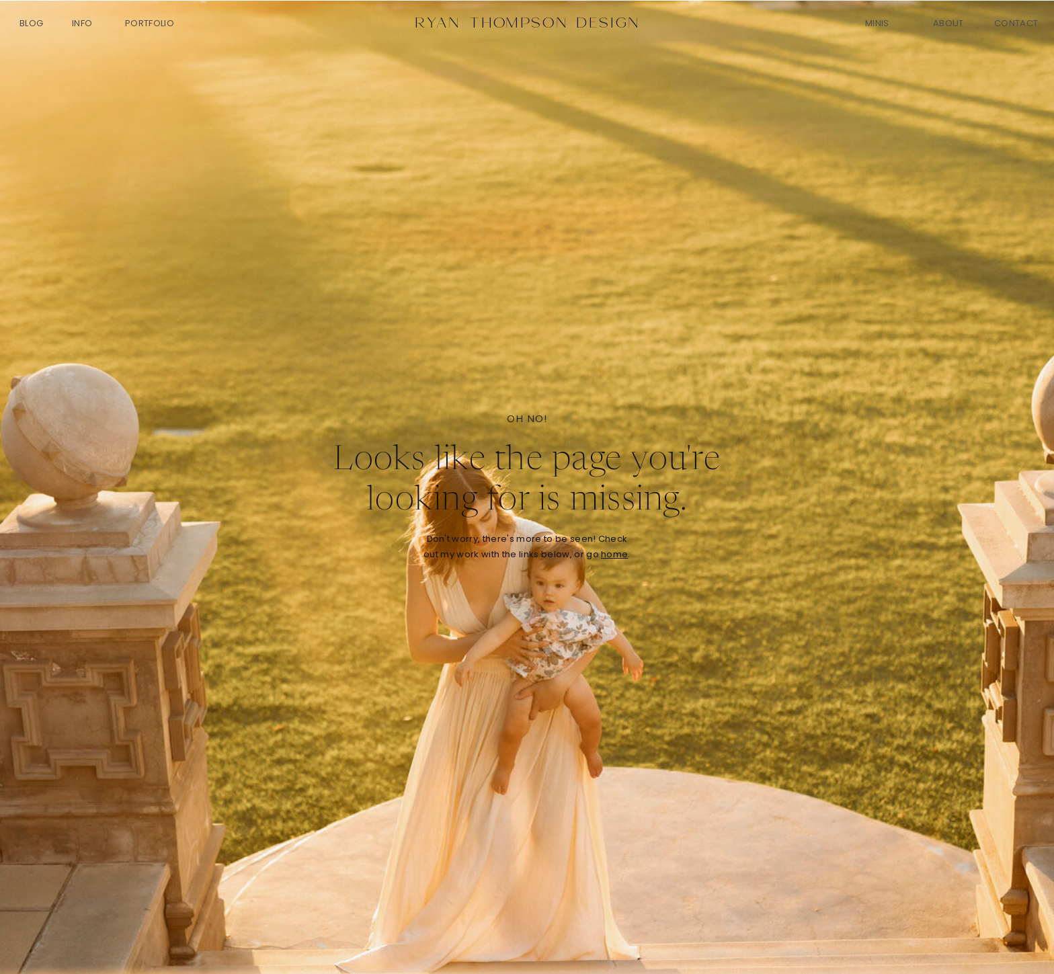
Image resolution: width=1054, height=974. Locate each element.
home (614, 554)
